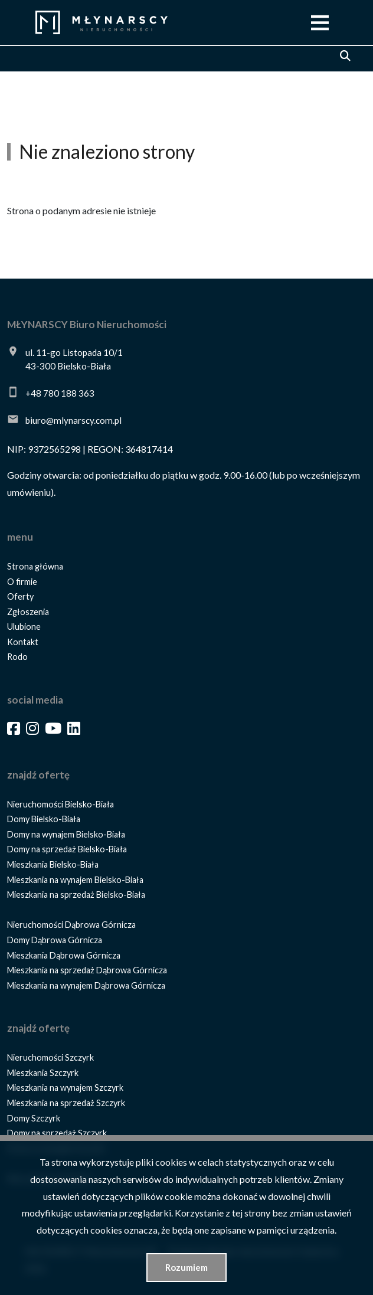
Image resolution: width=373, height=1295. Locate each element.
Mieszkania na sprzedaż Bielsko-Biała (76, 895)
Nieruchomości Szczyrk (50, 1057)
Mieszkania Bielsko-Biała (53, 864)
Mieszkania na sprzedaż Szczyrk (66, 1103)
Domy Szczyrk (33, 1118)
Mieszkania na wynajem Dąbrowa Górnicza (86, 985)
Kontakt (22, 642)
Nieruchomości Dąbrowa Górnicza (71, 925)
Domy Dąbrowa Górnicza (54, 940)
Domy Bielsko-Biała (43, 819)
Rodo (17, 657)
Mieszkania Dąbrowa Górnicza (63, 955)
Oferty (20, 596)
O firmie (22, 582)
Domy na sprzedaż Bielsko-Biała (67, 849)
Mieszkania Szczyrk (42, 1073)
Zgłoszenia (28, 612)
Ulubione (24, 627)
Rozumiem (186, 1267)
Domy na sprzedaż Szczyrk (57, 1133)
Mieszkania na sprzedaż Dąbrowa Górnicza (87, 970)
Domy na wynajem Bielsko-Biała (66, 834)
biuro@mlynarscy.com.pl (73, 420)
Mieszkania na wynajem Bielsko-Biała (75, 880)
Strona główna (35, 566)
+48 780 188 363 (59, 393)
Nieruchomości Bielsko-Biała (60, 804)
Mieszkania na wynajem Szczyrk (65, 1088)
